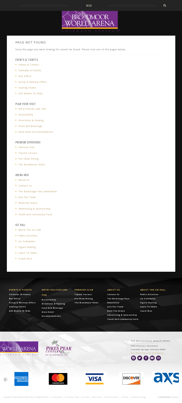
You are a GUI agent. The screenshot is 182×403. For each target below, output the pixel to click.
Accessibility (26, 114)
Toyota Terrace (28, 152)
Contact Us (25, 185)
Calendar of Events (30, 70)
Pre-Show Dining (29, 158)
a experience (168, 397)
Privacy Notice (57, 397)
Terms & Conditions (111, 397)
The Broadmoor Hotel (32, 164)
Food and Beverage (30, 126)
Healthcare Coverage (138, 397)
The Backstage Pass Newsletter (38, 191)
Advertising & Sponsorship (35, 208)
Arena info (22, 175)
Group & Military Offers (33, 81)
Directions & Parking (31, 120)
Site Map (124, 397)
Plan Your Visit (25, 104)
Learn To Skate (28, 252)
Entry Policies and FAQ (32, 108)
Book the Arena (28, 202)
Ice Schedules (27, 241)
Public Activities (28, 235)
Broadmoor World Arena (91, 22)
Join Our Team (27, 197)
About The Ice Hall (30, 229)
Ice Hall (20, 225)
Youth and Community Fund (35, 214)
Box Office (25, 76)
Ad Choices (85, 397)
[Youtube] (152, 358)
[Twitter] (139, 358)
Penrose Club (27, 147)
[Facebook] (145, 358)
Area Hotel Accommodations (36, 131)
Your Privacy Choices (72, 397)
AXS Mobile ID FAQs (31, 93)
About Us (24, 179)
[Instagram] (133, 358)
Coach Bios (25, 258)
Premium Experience (28, 142)
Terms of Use (96, 397)
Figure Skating (27, 247)
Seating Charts (27, 87)
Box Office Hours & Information (147, 353)
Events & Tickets (26, 60)
